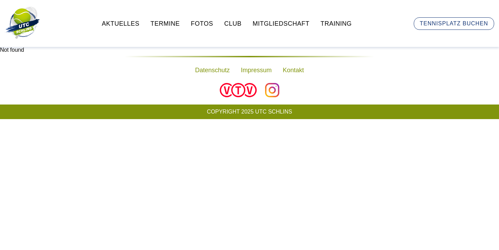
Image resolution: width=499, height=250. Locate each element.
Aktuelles (121, 23)
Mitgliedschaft (281, 23)
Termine (165, 23)
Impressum (256, 70)
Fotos (202, 23)
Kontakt (293, 70)
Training (336, 23)
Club (233, 23)
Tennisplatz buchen (454, 23)
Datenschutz (212, 70)
